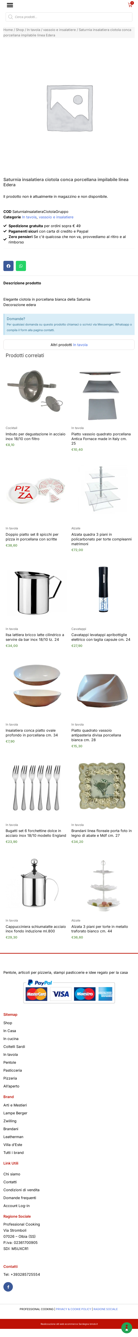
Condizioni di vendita (21, 1198)
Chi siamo (11, 1182)
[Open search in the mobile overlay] (69, 16)
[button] (10, 5)
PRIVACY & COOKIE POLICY (73, 1317)
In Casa (9, 1039)
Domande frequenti (19, 1206)
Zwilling (9, 1129)
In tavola (33, 30)
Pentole (9, 1070)
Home (8, 30)
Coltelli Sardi (14, 1054)
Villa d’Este (12, 1153)
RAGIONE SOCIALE (106, 1317)
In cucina (11, 1047)
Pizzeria (10, 1086)
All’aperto (11, 1094)
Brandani (10, 1137)
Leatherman (13, 1145)
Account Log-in (16, 1214)
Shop (20, 30)
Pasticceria (12, 1078)
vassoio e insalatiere (59, 30)
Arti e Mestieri (15, 1113)
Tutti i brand (13, 1160)
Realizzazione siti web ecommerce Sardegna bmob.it (69, 1332)
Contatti (10, 1190)
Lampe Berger (15, 1121)
